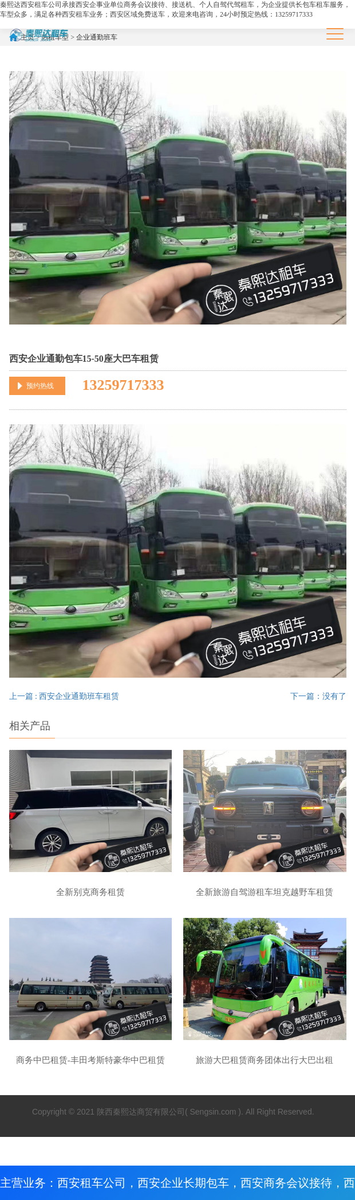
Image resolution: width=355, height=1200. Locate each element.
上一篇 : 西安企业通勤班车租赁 (64, 696)
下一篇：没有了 (318, 696)
